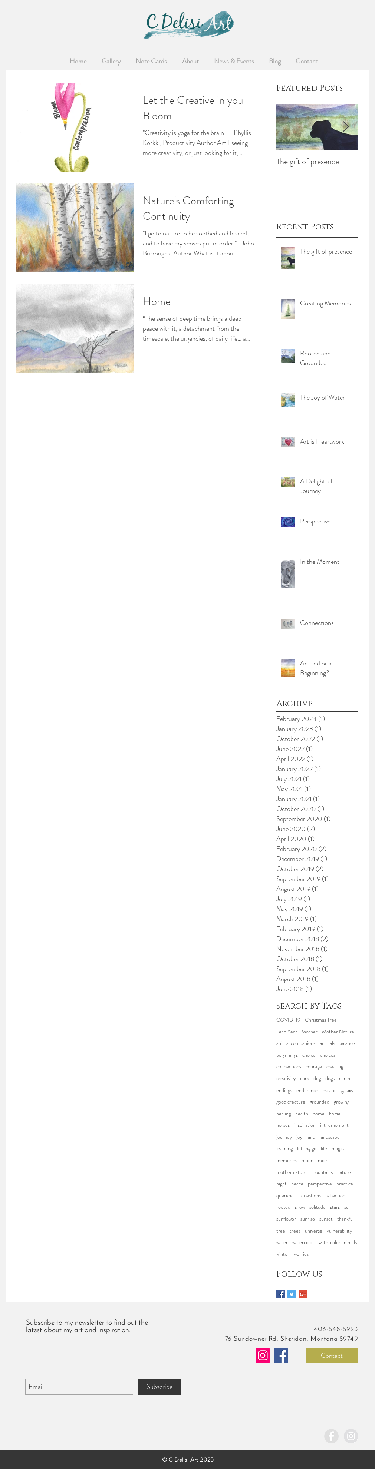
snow (300, 1207)
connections (288, 1066)
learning (284, 1148)
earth (344, 1078)
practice (344, 1183)
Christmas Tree (321, 1019)
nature (344, 1172)
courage (314, 1066)
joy (299, 1137)
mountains (322, 1172)
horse (335, 1113)
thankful (345, 1218)
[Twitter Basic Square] (291, 1294)
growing (341, 1101)
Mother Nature (338, 1031)
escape (330, 1090)
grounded (319, 1101)
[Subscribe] (159, 1387)
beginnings (287, 1055)
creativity (286, 1078)
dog (317, 1078)
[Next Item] (346, 127)
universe (313, 1230)
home (319, 1113)
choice (309, 1055)
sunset (326, 1218)
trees (295, 1230)
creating (334, 1066)
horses (283, 1125)
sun (347, 1207)
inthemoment (334, 1125)
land (311, 1137)
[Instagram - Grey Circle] (351, 1436)
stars (335, 1207)
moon (307, 1160)
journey (284, 1137)
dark (304, 1078)
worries (301, 1254)
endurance (307, 1090)
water (282, 1242)
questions (311, 1195)
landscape (330, 1137)
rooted (283, 1207)
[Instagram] (263, 1355)
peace (297, 1183)
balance (347, 1043)
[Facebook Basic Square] (280, 1294)
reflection (335, 1195)
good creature (290, 1101)
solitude (317, 1207)
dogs (330, 1078)
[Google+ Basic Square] (303, 1294)
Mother (310, 1031)
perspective (320, 1183)
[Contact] (332, 1355)
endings (284, 1090)
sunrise (307, 1218)
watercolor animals (338, 1242)
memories (286, 1160)
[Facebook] (281, 1355)
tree (280, 1230)
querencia (286, 1195)
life (324, 1148)
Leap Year (286, 1031)
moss (323, 1160)
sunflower (286, 1218)
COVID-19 (288, 1019)
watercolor (303, 1242)
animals (327, 1043)
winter (282, 1254)
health (301, 1113)
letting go (306, 1148)
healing (283, 1113)
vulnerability (339, 1230)
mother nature (291, 1172)
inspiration (305, 1125)
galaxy (347, 1090)
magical (339, 1148)
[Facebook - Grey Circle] (331, 1436)
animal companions (295, 1043)
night (281, 1183)
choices (327, 1055)
